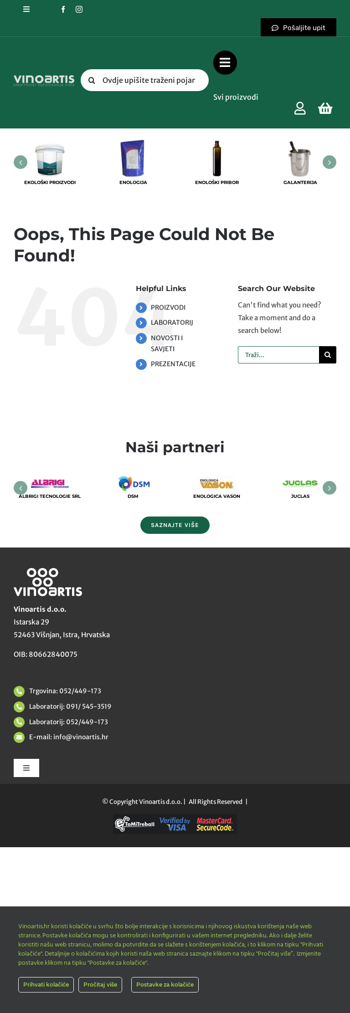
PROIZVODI (168, 307)
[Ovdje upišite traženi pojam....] (144, 80)
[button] (20, 162)
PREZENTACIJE (173, 364)
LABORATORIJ (172, 322)
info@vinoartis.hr (80, 737)
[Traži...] (278, 354)
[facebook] (63, 9)
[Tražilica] (92, 80)
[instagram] (79, 9)
